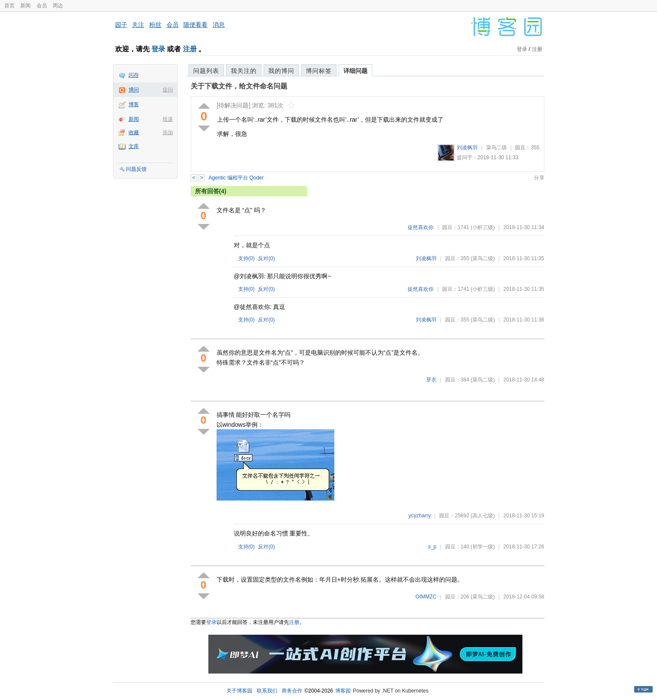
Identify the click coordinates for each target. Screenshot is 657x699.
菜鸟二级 (496, 148)
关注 (138, 24)
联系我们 (267, 691)
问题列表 (206, 70)
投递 (168, 119)
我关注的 (244, 70)
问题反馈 (136, 169)
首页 (9, 6)
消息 (219, 24)
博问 (134, 90)
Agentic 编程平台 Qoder (236, 178)
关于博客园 (239, 691)
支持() (246, 258)
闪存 (134, 75)
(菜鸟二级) (483, 258)
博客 (134, 104)
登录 (158, 49)
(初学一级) (483, 547)
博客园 (343, 691)
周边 (58, 6)
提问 (168, 90)
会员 (42, 6)
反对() (266, 258)
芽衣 (431, 380)
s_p (432, 547)
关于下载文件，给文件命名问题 (239, 86)
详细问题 (355, 70)
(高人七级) (483, 516)
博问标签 (319, 70)
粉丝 (155, 24)
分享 (539, 178)
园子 (121, 24)
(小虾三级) (483, 227)
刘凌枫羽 (467, 148)
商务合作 (292, 691)
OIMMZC (426, 597)
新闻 (25, 6)
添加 (168, 132)
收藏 (134, 132)
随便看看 (195, 24)
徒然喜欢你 (421, 227)
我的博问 (281, 70)
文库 (134, 146)
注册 (190, 49)
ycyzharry (420, 516)
